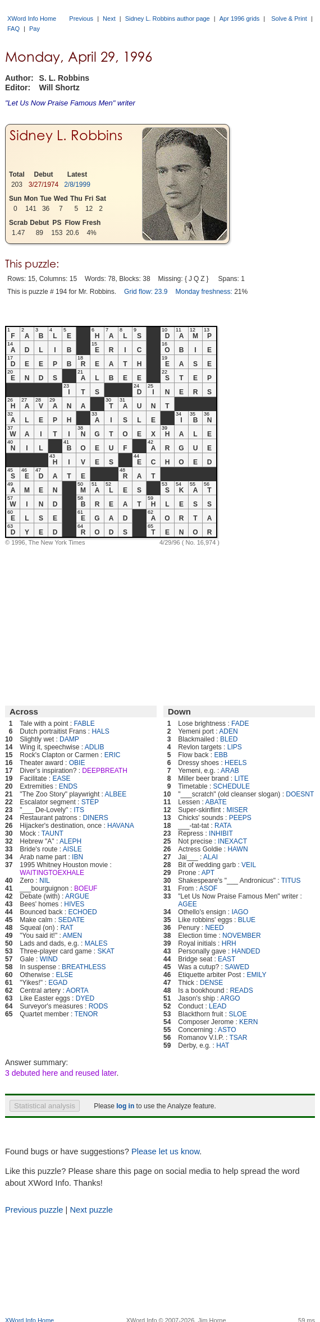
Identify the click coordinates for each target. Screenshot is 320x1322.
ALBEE (116, 794)
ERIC (112, 755)
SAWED (237, 967)
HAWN (237, 849)
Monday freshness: (203, 292)
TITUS (291, 881)
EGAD (57, 983)
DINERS (95, 818)
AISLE (72, 849)
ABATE (215, 802)
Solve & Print (289, 18)
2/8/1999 (77, 184)
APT (208, 873)
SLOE (237, 1014)
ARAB (230, 771)
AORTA (77, 990)
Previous (81, 18)
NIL (44, 881)
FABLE (84, 723)
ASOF (208, 888)
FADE (240, 723)
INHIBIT (221, 833)
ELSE (64, 975)
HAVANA (120, 826)
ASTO (227, 1030)
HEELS (235, 763)
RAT (66, 928)
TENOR (86, 1014)
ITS (79, 810)
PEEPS (240, 818)
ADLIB (94, 747)
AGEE (187, 904)
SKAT (105, 951)
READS (241, 990)
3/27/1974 (43, 184)
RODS (98, 1006)
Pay (34, 28)
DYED (85, 998)
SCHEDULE (231, 786)
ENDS (68, 786)
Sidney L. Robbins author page (167, 18)
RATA (222, 826)
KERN (248, 1022)
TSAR (239, 1038)
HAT (222, 1045)
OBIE (77, 763)
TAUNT (52, 833)
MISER (237, 810)
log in (125, 1106)
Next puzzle (91, 1209)
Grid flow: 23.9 (145, 292)
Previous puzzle (34, 1209)
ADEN (228, 731)
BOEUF (85, 888)
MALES (96, 943)
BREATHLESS (84, 967)
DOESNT (300, 794)
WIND (49, 959)
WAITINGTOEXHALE (52, 873)
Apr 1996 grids (240, 18)
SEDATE (71, 920)
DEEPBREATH (104, 771)
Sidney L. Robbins (66, 135)
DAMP (69, 739)
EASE (61, 778)
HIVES (74, 904)
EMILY (256, 975)
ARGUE (77, 896)
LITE (241, 778)
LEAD (217, 1006)
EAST (226, 959)
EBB (220, 755)
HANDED (246, 951)
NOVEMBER (241, 935)
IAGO (239, 912)
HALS (100, 731)
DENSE (211, 983)
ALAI (210, 857)
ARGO (230, 998)
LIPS (234, 747)
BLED (228, 739)
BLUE (246, 920)
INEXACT (232, 841)
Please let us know (165, 1151)
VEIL (248, 865)
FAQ (13, 28)
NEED (214, 928)
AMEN (72, 935)
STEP (90, 802)
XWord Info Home (31, 18)
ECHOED (82, 912)
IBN (77, 857)
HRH (229, 943)
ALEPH (70, 841)
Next (109, 18)
